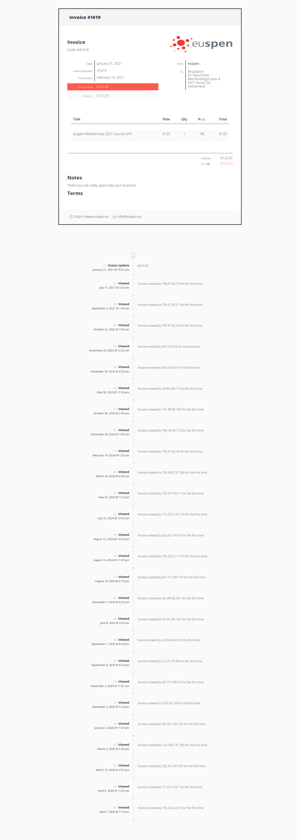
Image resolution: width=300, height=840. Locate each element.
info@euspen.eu (129, 216)
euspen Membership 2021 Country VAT (102, 134)
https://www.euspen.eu (91, 216)
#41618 (143, 266)
